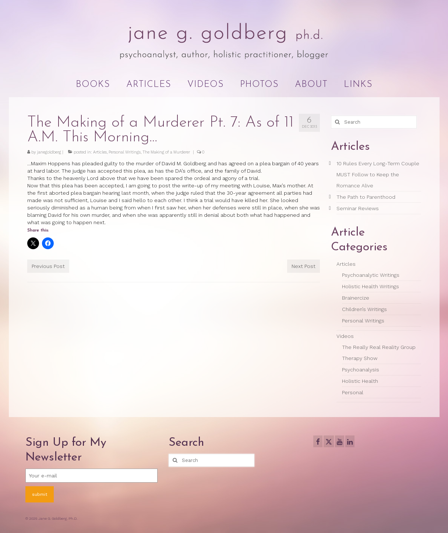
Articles (100, 152)
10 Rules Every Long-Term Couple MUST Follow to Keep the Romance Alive (377, 174)
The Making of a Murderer (166, 152)
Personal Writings (125, 152)
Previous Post (48, 266)
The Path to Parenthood (365, 197)
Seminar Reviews (357, 208)
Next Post (303, 266)
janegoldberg (49, 152)
